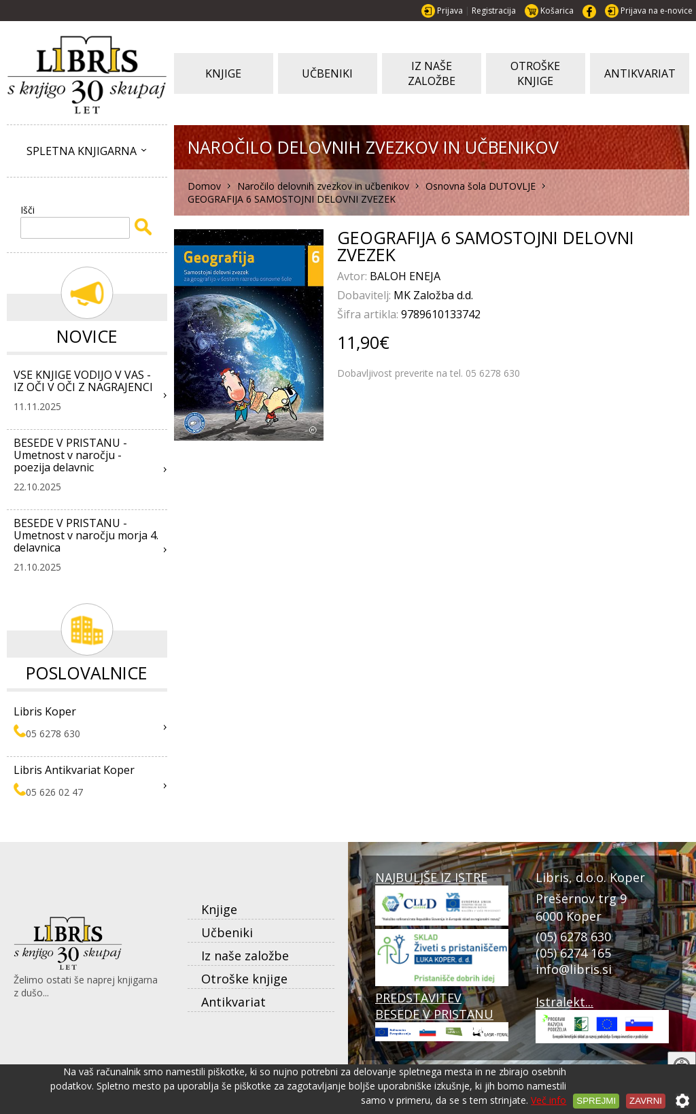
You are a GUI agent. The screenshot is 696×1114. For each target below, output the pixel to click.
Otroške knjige (244, 978)
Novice (87, 336)
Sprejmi (596, 1101)
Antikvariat (233, 1002)
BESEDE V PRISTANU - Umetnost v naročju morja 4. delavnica (86, 535)
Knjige (219, 909)
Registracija (494, 10)
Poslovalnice (86, 672)
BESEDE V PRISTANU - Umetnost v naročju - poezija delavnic (70, 455)
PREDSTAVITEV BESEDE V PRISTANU (441, 1015)
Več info (548, 1100)
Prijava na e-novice (657, 10)
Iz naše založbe (245, 955)
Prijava (450, 10)
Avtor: (353, 276)
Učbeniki (227, 932)
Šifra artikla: (369, 314)
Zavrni (645, 1101)
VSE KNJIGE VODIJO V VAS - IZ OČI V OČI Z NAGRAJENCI (83, 380)
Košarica (557, 10)
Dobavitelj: (365, 295)
